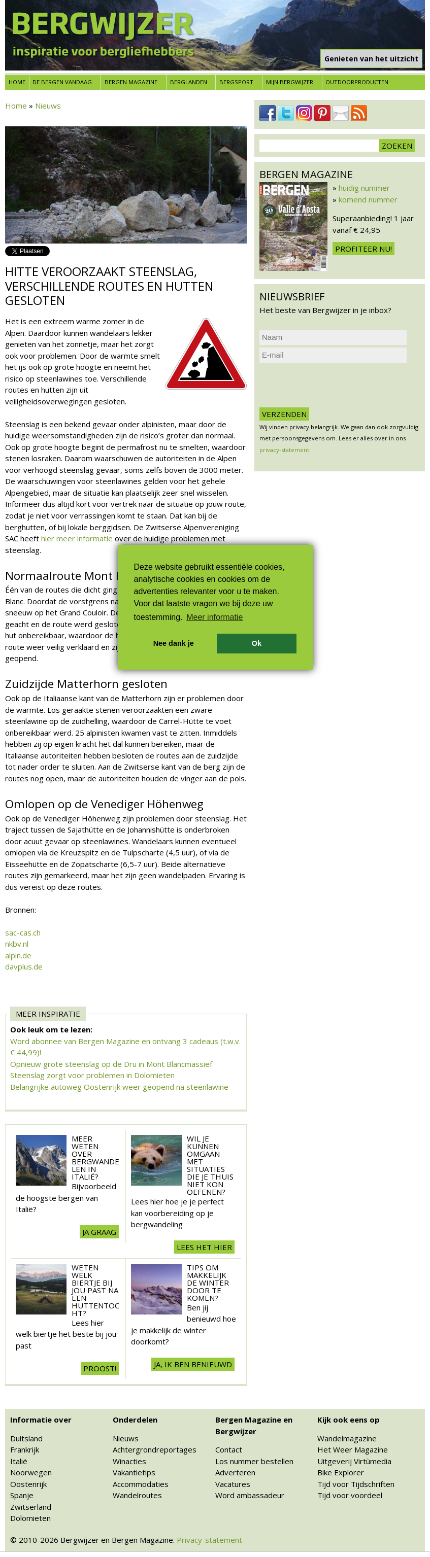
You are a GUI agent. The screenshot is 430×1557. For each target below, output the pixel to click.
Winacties (129, 1461)
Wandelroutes (137, 1495)
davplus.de (24, 966)
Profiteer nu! (363, 249)
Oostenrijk (28, 1484)
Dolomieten (30, 1518)
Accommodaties (141, 1484)
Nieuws (48, 105)
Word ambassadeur (249, 1495)
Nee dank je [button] (173, 643)
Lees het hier (204, 1247)
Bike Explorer (340, 1472)
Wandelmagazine (347, 1438)
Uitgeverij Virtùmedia (354, 1461)
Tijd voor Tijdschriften (355, 1484)
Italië (18, 1461)
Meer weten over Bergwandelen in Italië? (95, 1157)
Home (17, 82)
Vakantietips (134, 1472)
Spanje (22, 1495)
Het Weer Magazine (352, 1449)
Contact (228, 1449)
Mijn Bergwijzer (289, 82)
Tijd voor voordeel (349, 1495)
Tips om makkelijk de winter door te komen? (208, 1282)
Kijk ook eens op (348, 1419)
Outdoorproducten (356, 82)
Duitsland (26, 1438)
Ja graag (99, 1232)
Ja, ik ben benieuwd (193, 1364)
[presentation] (336, 385)
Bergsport (236, 82)
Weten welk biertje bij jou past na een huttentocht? (95, 1290)
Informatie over (41, 1419)
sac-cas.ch (23, 932)
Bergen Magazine (131, 82)
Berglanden (188, 82)
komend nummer (368, 199)
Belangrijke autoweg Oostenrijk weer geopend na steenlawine (119, 1087)
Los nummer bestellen (254, 1461)
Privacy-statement (209, 1540)
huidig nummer (364, 188)
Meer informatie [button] (214, 617)
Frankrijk (24, 1449)
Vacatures (232, 1484)
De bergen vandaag (62, 82)
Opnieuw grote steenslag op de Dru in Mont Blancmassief (111, 1064)
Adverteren (235, 1472)
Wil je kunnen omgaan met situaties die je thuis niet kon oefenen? (210, 1165)
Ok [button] (256, 643)
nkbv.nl (16, 944)
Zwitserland (30, 1507)
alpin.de (18, 955)
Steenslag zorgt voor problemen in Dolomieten (92, 1075)
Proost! (99, 1368)
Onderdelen (135, 1419)
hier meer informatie (77, 538)
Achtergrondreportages (154, 1449)
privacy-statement (284, 450)
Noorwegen (31, 1472)
